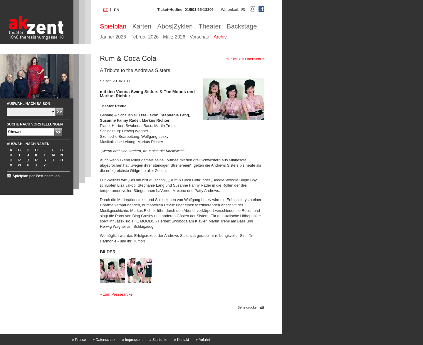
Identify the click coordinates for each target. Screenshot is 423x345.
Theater (210, 26)
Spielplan (113, 26)
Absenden (59, 111)
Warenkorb (230, 9)
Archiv (220, 36)
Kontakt (181, 340)
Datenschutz (104, 340)
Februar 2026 (144, 36)
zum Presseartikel (118, 294)
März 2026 (174, 36)
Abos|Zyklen (175, 26)
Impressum (132, 340)
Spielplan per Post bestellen (36, 176)
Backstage (242, 26)
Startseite (158, 340)
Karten (142, 26)
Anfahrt (203, 340)
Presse (79, 340)
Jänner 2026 (113, 36)
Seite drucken (248, 307)
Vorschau (199, 36)
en (116, 10)
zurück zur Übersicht (243, 59)
